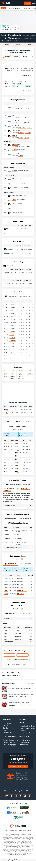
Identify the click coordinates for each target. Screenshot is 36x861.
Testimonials (7, 733)
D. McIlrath (14, 170)
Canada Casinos (9, 742)
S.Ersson (6, 578)
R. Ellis (5, 542)
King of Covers (24, 742)
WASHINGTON (25, 518)
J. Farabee (12, 356)
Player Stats (25, 75)
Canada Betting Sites (10, 740)
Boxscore (7, 56)
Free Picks (26, 8)
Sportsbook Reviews (27, 726)
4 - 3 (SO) (19, 452)
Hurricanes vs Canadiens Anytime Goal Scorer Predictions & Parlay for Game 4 (20, 695)
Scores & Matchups (15, 8)
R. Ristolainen (13, 346)
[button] (18, 505)
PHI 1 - (20, 578)
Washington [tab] (25, 296)
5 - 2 (18, 449)
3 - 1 (18, 456)
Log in (28, 3)
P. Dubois (14, 149)
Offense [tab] (10, 614)
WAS (7, 412)
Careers (6, 726)
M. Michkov (15, 144)
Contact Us (7, 723)
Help (12, 791)
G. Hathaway (13, 322)
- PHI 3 (20, 593)
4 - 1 (18, 443)
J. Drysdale (12, 313)
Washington (14, 38)
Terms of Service (26, 791)
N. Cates (12, 334)
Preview (25, 56)
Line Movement (25, 90)
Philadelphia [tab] (11, 296)
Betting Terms (18, 429)
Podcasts (22, 731)
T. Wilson (14, 199)
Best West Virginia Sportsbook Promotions (16, 664)
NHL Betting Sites (22, 655)
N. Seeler (12, 328)
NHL (3, 8)
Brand (5, 730)
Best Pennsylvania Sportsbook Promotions (16, 659)
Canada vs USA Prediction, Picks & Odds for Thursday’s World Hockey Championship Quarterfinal (20, 704)
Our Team (6, 728)
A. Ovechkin (15, 153)
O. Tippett (14, 135)
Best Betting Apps (9, 745)
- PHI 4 (20, 584)
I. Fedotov (6, 272)
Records (16, 56)
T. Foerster (14, 187)
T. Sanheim (12, 307)
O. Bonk (6, 530)
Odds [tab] (29, 44)
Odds (34, 8)
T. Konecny (14, 130)
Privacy (17, 791)
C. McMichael (15, 120)
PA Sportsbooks (9, 655)
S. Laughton (12, 325)
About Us (7, 719)
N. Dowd (14, 116)
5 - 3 (18, 459)
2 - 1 (18, 446)
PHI (7, 409)
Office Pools (23, 745)
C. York (11, 310)
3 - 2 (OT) (19, 465)
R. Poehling (12, 331)
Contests (24, 736)
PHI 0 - (20, 581)
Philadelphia (14, 35)
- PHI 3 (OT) (22, 590)
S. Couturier (12, 319)
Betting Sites (9, 736)
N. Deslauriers (13, 340)
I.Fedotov (6, 584)
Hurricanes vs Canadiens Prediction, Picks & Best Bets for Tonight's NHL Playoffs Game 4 (20, 687)
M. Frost (14, 212)
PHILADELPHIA (10, 518)
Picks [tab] (18, 44)
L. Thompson (7, 283)
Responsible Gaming (26, 733)
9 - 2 (18, 468)
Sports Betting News (27, 728)
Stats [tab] (7, 44)
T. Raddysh (14, 107)
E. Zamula (12, 304)
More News (31, 683)
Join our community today (18, 766)
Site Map (7, 791)
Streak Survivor (25, 740)
